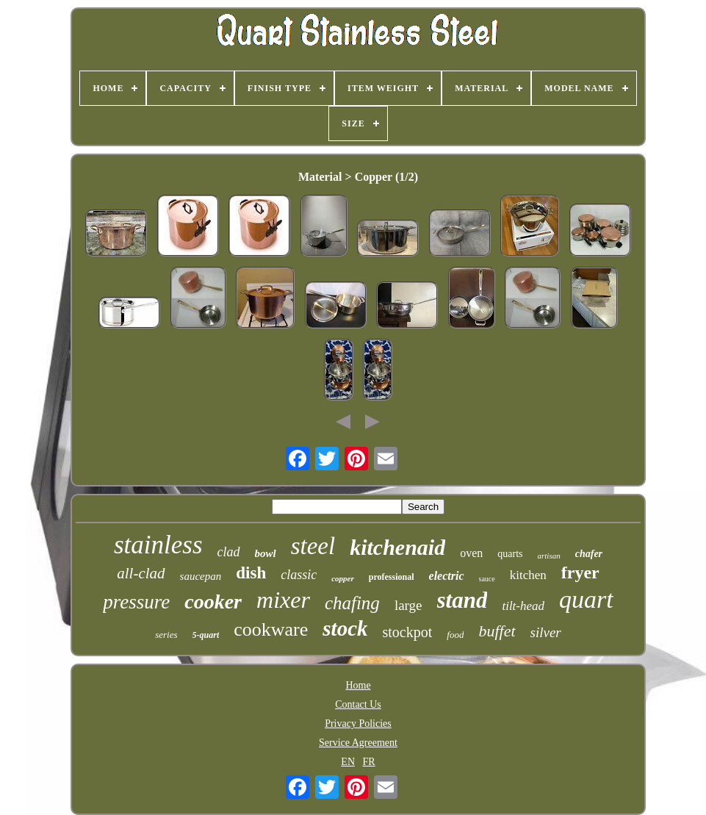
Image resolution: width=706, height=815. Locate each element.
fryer (580, 572)
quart (586, 599)
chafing (352, 603)
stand (462, 600)
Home (357, 685)
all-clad (141, 573)
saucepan (201, 576)
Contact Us (358, 704)
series (166, 634)
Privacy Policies (358, 723)
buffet (496, 631)
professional (391, 577)
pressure (136, 602)
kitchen (528, 575)
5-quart (206, 635)
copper (342, 578)
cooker (213, 601)
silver (545, 632)
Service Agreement (358, 742)
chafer (588, 553)
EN (348, 761)
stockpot (408, 632)
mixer (283, 599)
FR (369, 761)
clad (228, 552)
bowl (265, 553)
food (455, 634)
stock (345, 628)
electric (446, 576)
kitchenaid (397, 547)
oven (471, 553)
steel (313, 546)
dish (251, 573)
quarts (509, 553)
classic (299, 574)
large (408, 605)
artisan (549, 555)
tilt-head (523, 606)
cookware (271, 629)
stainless (158, 545)
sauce (487, 579)
